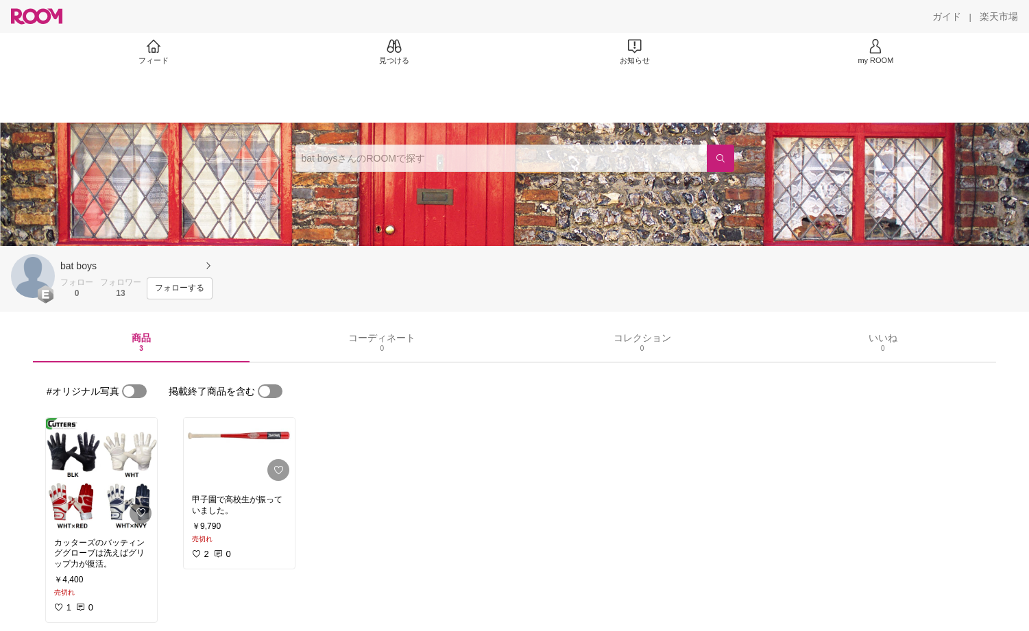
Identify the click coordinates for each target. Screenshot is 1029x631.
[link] (101, 474)
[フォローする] (180, 288)
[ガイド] (946, 16)
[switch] (134, 391)
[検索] (720, 158)
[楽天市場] (999, 16)
